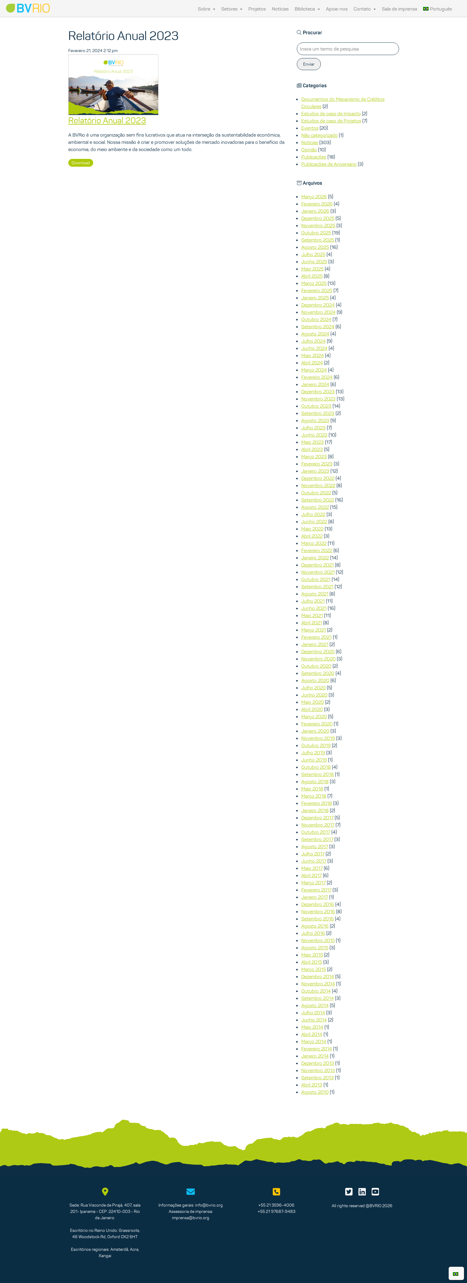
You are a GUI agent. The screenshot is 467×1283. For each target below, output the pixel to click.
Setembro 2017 (317, 839)
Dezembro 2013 (317, 1063)
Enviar (309, 64)
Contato (365, 9)
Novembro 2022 (318, 485)
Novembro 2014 (318, 984)
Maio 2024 (312, 355)
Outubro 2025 (316, 233)
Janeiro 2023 (315, 471)
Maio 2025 (312, 269)
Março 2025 (314, 283)
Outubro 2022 (316, 493)
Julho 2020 (313, 688)
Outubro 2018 (316, 767)
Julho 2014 (313, 1012)
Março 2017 (313, 883)
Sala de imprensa (399, 9)
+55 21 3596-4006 (276, 1205)
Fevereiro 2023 (317, 464)
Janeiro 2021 (314, 644)
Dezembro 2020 (318, 651)
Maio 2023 (312, 442)
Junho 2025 (314, 261)
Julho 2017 (312, 854)
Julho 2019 (313, 753)
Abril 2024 (312, 363)
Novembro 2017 (317, 825)
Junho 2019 (314, 760)
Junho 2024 (314, 348)
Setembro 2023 (317, 413)
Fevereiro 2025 (316, 290)
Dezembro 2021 (317, 565)
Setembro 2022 (317, 500)
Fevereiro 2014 (316, 1049)
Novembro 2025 (318, 225)
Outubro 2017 (315, 832)
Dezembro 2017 (317, 818)
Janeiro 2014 (315, 1056)
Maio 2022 (312, 529)
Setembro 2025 (317, 240)
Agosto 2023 (315, 420)
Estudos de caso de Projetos (331, 121)
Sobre (206, 9)
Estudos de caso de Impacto (331, 113)
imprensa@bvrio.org (190, 1217)
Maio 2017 (312, 868)
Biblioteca (307, 9)
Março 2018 (313, 796)
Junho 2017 (313, 861)
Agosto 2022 (315, 507)
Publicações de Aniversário (329, 164)
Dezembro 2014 (317, 976)
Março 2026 (314, 196)
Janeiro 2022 (315, 558)
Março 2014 (313, 1041)
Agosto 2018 (315, 781)
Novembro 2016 (318, 911)
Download (81, 162)
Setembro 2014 (317, 998)
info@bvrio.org (209, 1205)
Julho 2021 (313, 601)
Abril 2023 (312, 449)
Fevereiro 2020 (317, 724)
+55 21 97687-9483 (276, 1211)
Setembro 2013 (317, 1077)
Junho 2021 (314, 608)
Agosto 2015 (314, 947)
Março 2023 (314, 456)
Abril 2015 (311, 962)
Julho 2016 (313, 933)
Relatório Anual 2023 (107, 120)
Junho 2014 (314, 1020)
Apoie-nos (337, 9)
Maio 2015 (312, 955)
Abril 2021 (311, 623)
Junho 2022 (314, 521)
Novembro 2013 (318, 1070)
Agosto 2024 (315, 334)
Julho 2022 (313, 514)
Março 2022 (314, 543)
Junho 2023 (314, 435)
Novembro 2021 (318, 572)
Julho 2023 (313, 428)
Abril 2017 (311, 875)
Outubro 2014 (316, 991)
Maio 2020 (312, 702)
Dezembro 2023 (318, 391)
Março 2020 (314, 716)
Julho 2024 (313, 341)
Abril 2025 (312, 276)
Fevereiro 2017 (316, 890)
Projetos (257, 9)
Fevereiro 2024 (317, 377)
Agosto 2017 (314, 846)
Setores (232, 9)
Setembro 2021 (317, 586)
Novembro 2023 (318, 399)
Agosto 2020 (315, 680)
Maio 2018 (312, 789)
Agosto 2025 (315, 247)
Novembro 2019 (318, 738)
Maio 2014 (312, 1027)
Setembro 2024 (317, 326)
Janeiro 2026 (315, 211)
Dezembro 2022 (317, 478)
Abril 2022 (312, 536)
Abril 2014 (311, 1034)
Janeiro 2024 (315, 384)
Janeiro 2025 (315, 298)
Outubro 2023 (316, 406)
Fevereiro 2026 (317, 204)
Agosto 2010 (315, 1092)
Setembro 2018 (317, 774)
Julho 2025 (313, 254)
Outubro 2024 (316, 319)
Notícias (280, 9)
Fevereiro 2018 (316, 803)
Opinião (309, 150)
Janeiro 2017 (314, 897)
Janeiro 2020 (315, 731)
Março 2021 (313, 630)
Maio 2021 (312, 615)
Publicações (313, 157)
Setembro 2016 (317, 919)
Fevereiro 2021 (316, 637)
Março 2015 (313, 969)
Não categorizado (319, 135)
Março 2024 (314, 370)
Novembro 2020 (318, 659)
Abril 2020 (312, 709)
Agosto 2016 (315, 926)
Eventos (309, 128)
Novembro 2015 (318, 940)
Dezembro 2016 (317, 904)
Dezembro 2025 (317, 218)
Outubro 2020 (316, 666)
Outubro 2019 (316, 745)
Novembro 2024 (318, 312)
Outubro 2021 (315, 579)
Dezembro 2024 (318, 305)
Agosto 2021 (314, 594)
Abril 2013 (311, 1085)
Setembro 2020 (317, 673)
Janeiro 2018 (315, 810)
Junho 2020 (314, 695)
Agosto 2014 (315, 1005)
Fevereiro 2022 (316, 550)
